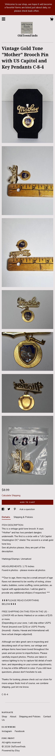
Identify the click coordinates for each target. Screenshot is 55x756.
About (13, 716)
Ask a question (27, 509)
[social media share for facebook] (3, 509)
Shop (5, 716)
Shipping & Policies (23, 517)
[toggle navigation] (3, 19)
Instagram (7, 731)
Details (6, 517)
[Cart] (51, 20)
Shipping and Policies (30, 716)
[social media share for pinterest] (15, 509)
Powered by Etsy (11, 750)
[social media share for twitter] (9, 509)
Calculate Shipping (11, 495)
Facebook (20, 731)
